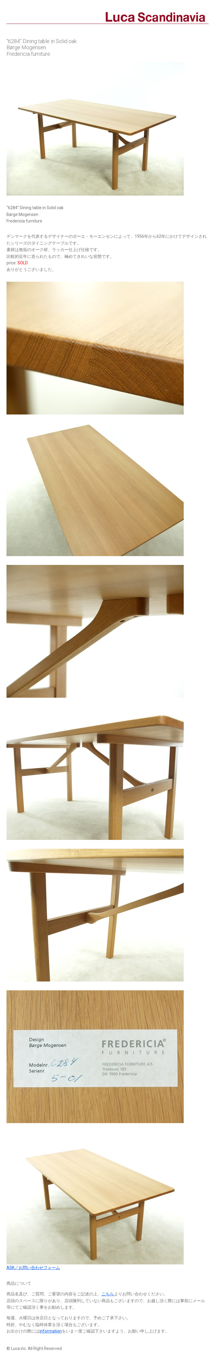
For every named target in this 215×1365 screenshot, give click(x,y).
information (51, 1331)
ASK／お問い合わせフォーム (33, 1267)
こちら (108, 1294)
